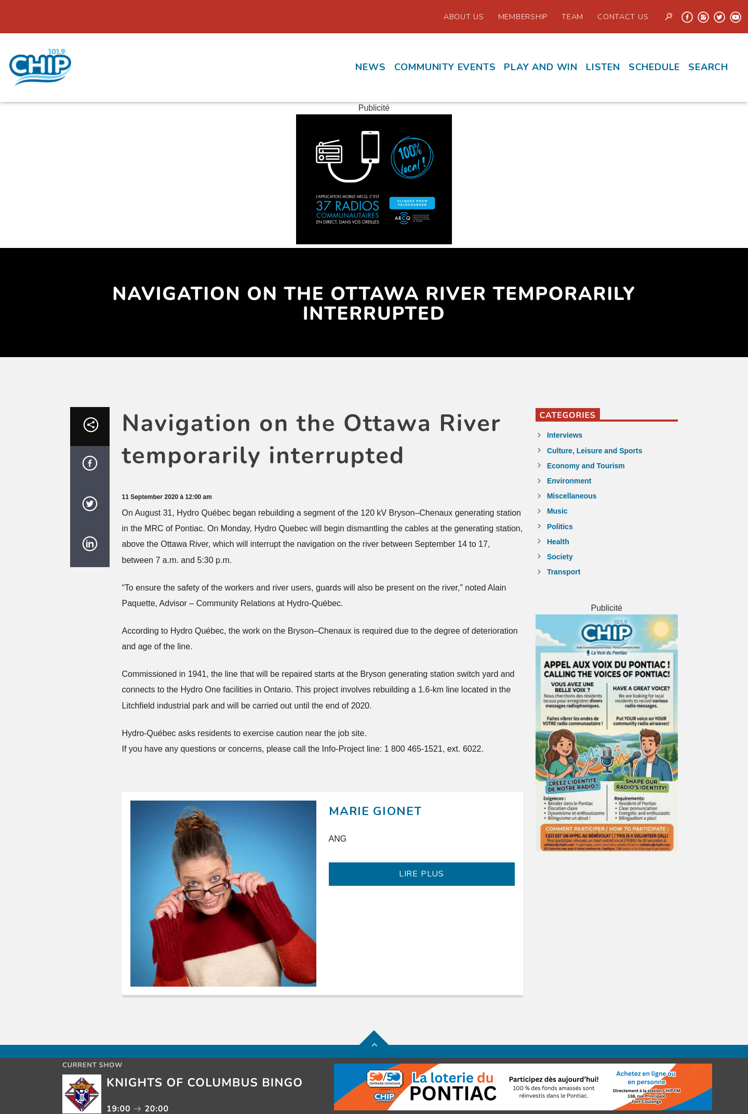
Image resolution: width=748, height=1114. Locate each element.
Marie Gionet (375, 811)
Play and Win (541, 67)
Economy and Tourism (586, 466)
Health (558, 542)
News (370, 67)
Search (708, 67)
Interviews (564, 435)
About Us (464, 16)
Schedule (654, 67)
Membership (522, 16)
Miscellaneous (572, 496)
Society (560, 557)
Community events (445, 67)
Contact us (622, 16)
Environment (569, 481)
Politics (560, 526)
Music (557, 511)
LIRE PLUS (421, 874)
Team (572, 16)
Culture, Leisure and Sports (595, 451)
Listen (603, 67)
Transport (564, 572)
